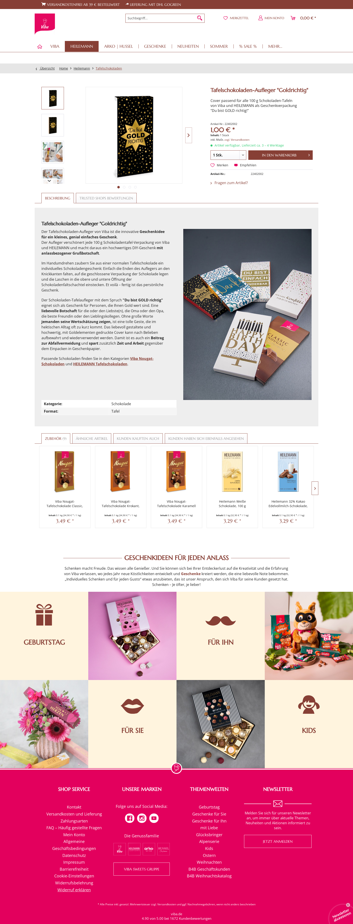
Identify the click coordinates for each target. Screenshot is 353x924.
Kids (209, 839)
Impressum (74, 853)
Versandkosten (166, 895)
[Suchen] (200, 18)
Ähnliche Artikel (92, 438)
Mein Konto (74, 825)
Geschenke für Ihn (209, 811)
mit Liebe (209, 818)
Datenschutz (74, 846)
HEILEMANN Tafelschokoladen (100, 363)
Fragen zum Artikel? (229, 182)
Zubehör (56, 438)
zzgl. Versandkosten (236, 140)
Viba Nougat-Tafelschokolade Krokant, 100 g (107, 494)
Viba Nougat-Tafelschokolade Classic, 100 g (60, 494)
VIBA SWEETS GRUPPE (141, 860)
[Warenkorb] (303, 18)
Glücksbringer (209, 825)
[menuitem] (165, 18)
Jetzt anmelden (278, 832)
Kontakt (74, 797)
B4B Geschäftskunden (209, 859)
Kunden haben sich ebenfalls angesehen (206, 438)
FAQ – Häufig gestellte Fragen (74, 818)
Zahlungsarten (74, 811)
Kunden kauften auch (138, 438)
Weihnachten (209, 853)
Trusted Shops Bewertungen (106, 198)
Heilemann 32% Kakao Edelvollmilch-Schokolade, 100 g (246, 494)
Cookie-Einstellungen (74, 866)
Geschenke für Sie (209, 804)
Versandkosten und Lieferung (74, 804)
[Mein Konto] (271, 18)
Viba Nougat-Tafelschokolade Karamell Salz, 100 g (153, 494)
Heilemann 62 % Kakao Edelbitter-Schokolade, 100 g (292, 494)
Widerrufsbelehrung (74, 873)
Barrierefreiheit (74, 859)
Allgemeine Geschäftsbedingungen (74, 835)
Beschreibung (57, 198)
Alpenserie (209, 832)
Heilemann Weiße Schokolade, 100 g (199, 494)
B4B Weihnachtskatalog (209, 866)
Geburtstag (209, 797)
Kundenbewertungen (195, 909)
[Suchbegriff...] (165, 18)
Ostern (209, 846)
